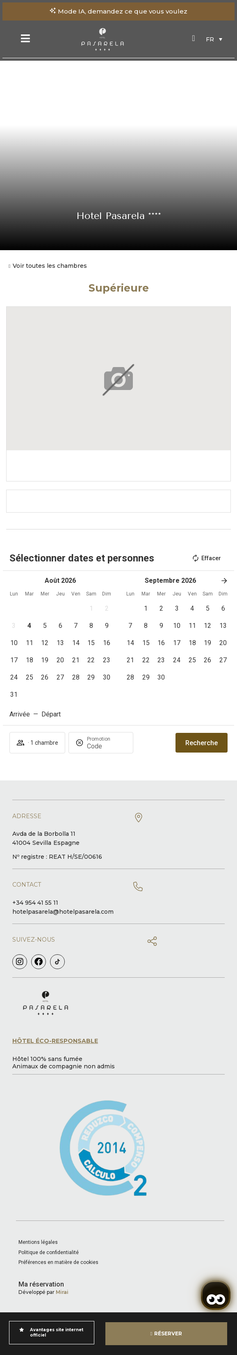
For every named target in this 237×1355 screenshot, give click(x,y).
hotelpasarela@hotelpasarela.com (63, 911)
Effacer (206, 558)
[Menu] (25, 38)
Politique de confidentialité (48, 1252)
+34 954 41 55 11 (35, 902)
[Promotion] (106, 746)
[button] (91, 608)
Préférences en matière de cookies (58, 1262)
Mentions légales (38, 1242)
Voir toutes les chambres (50, 265)
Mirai (62, 1292)
